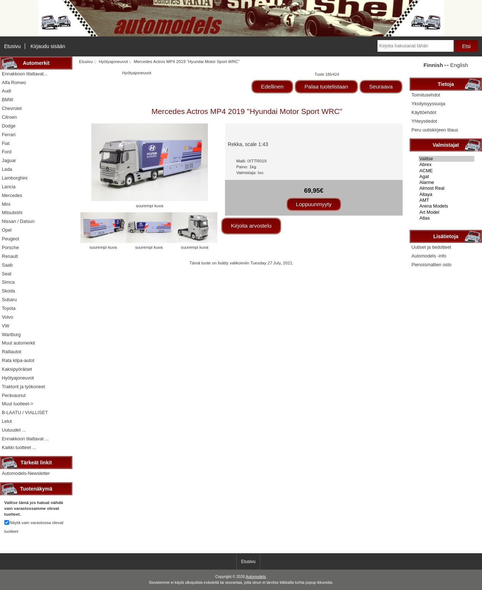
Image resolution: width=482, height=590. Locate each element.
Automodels (256, 577)
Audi (6, 91)
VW (5, 326)
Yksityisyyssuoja (428, 103)
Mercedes (12, 195)
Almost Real (446, 188)
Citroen (9, 117)
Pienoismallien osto (431, 264)
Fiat (5, 143)
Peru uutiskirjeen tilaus (434, 130)
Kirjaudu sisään (48, 46)
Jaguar (9, 160)
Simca (8, 282)
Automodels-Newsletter (26, 473)
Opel (7, 230)
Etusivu (12, 46)
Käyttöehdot (423, 112)
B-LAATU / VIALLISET (25, 412)
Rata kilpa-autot (18, 360)
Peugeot (10, 238)
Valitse (446, 159)
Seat (6, 273)
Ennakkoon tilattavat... (24, 73)
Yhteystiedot (424, 121)
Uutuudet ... (14, 430)
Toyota (9, 308)
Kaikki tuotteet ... (19, 447)
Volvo (7, 317)
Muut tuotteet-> (17, 403)
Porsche (10, 247)
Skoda (8, 291)
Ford (6, 151)
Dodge (9, 126)
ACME (446, 171)
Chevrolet (12, 108)
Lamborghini (14, 178)
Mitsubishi (12, 212)
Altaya (446, 194)
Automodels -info (428, 256)
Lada (7, 169)
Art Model (446, 212)
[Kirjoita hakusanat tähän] (416, 46)
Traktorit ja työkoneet (23, 386)
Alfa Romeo (14, 82)
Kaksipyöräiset (17, 369)
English (459, 65)
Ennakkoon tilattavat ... (25, 438)
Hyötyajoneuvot (113, 61)
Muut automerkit (18, 343)
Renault (10, 256)
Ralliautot (11, 351)
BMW (7, 99)
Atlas (446, 218)
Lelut (7, 421)
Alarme (446, 182)
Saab (7, 265)
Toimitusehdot (425, 95)
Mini (6, 204)
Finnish (433, 65)
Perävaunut (13, 395)
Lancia (9, 186)
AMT (446, 200)
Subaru (9, 299)
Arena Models (446, 206)
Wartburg (11, 334)
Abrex (446, 165)
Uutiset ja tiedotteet (431, 247)
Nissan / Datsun (18, 221)
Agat (446, 177)
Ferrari (9, 134)
